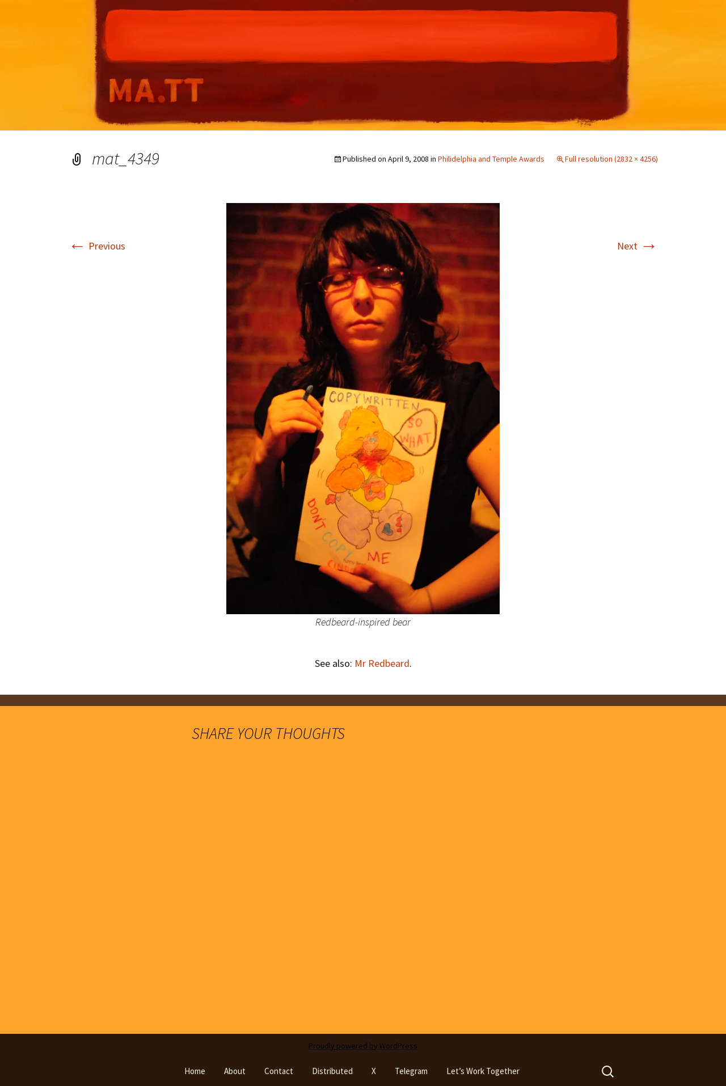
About (235, 1071)
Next (637, 245)
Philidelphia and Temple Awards (491, 159)
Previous (96, 245)
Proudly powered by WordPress (363, 1046)
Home (194, 1071)
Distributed (332, 1071)
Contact (278, 1071)
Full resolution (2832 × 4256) (611, 159)
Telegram (411, 1071)
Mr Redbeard (382, 663)
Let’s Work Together (483, 1071)
